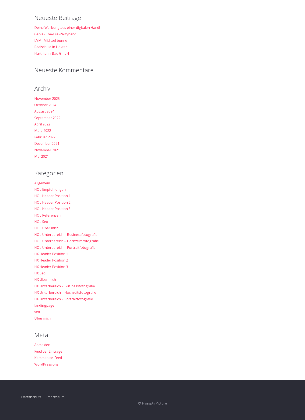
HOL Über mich (46, 228)
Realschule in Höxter (50, 47)
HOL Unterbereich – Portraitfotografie (65, 247)
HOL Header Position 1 (52, 195)
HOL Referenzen (47, 215)
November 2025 (47, 98)
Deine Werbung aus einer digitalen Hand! (67, 27)
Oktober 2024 (45, 105)
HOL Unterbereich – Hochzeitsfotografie (66, 241)
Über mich (42, 318)
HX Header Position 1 (51, 254)
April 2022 (42, 124)
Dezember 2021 (46, 143)
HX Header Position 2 (51, 260)
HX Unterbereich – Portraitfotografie (63, 299)
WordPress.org (46, 364)
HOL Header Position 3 (52, 208)
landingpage (44, 305)
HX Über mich (45, 279)
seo (37, 311)
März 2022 (42, 130)
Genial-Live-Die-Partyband (55, 34)
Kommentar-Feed (48, 357)
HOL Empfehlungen (50, 189)
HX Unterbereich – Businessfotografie (64, 286)
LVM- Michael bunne (50, 40)
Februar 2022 (44, 137)
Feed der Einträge (48, 351)
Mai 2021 (41, 156)
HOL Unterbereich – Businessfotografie (65, 234)
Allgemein (42, 183)
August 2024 (44, 111)
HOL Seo (41, 221)
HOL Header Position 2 (52, 202)
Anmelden (42, 344)
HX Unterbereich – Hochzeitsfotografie (65, 292)
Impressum (55, 397)
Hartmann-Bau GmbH (51, 53)
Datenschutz (31, 397)
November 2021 (47, 150)
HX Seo (40, 273)
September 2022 (47, 117)
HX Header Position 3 (51, 266)
